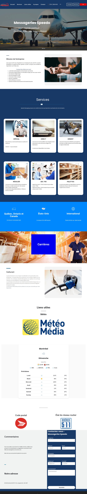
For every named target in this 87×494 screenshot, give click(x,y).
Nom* (63, 470)
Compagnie (51, 478)
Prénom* (50, 470)
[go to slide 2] (43, 48)
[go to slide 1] (42, 48)
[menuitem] (12, 4)
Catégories (50, 462)
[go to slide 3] (44, 48)
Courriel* (64, 485)
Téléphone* (51, 485)
